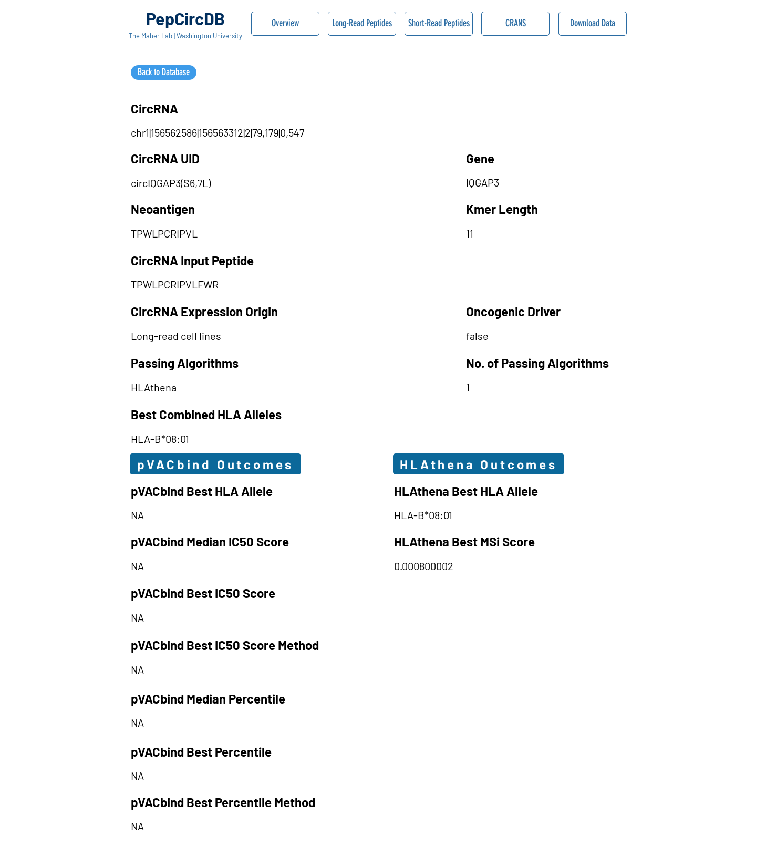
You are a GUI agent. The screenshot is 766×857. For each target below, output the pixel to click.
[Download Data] (592, 24)
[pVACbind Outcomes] (215, 463)
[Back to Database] (163, 72)
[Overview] (285, 24)
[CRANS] (515, 24)
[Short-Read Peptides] (439, 24)
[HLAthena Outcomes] (478, 463)
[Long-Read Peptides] (362, 24)
